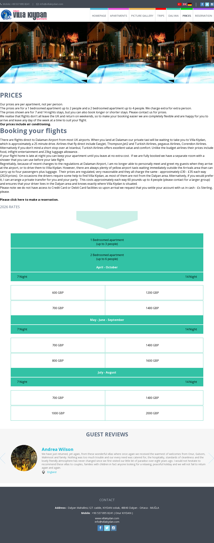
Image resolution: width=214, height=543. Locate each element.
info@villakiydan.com (51, 4)
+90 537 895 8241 (20, 4)
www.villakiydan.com (107, 518)
